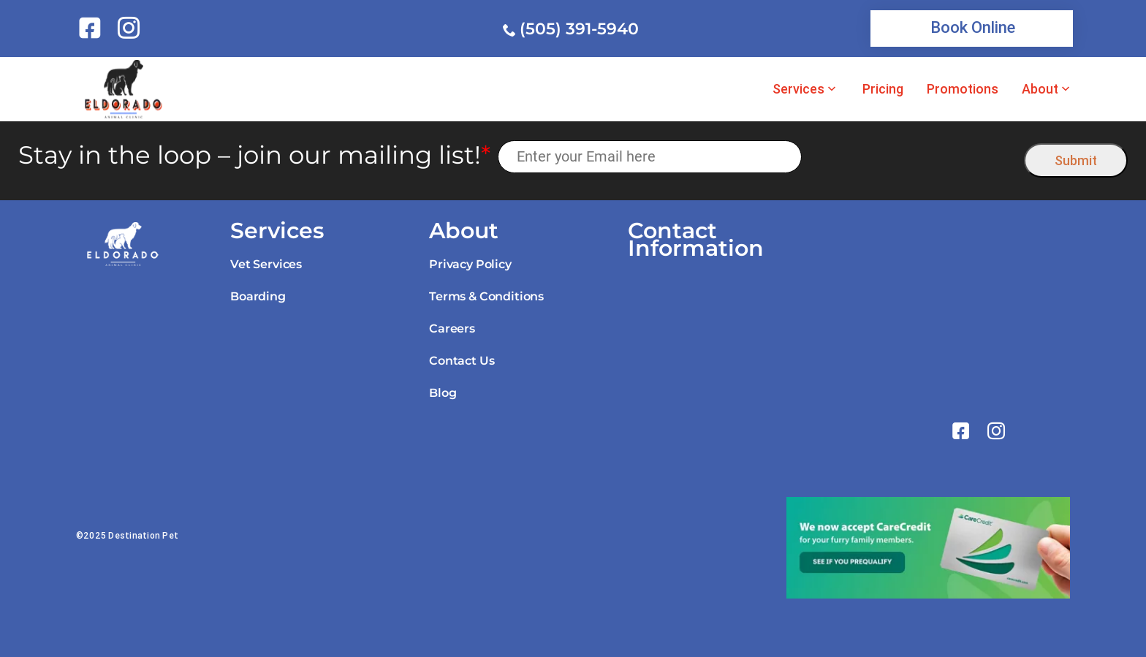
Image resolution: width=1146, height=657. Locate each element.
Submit (1076, 160)
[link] (92, 28)
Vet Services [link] (266, 264)
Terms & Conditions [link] (486, 296)
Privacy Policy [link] (470, 264)
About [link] (1040, 89)
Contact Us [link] (461, 361)
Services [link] (798, 89)
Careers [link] (452, 328)
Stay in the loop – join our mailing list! (254, 155)
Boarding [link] (258, 296)
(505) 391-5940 (579, 29)
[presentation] (913, 157)
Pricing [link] (882, 89)
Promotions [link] (962, 89)
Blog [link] (442, 393)
